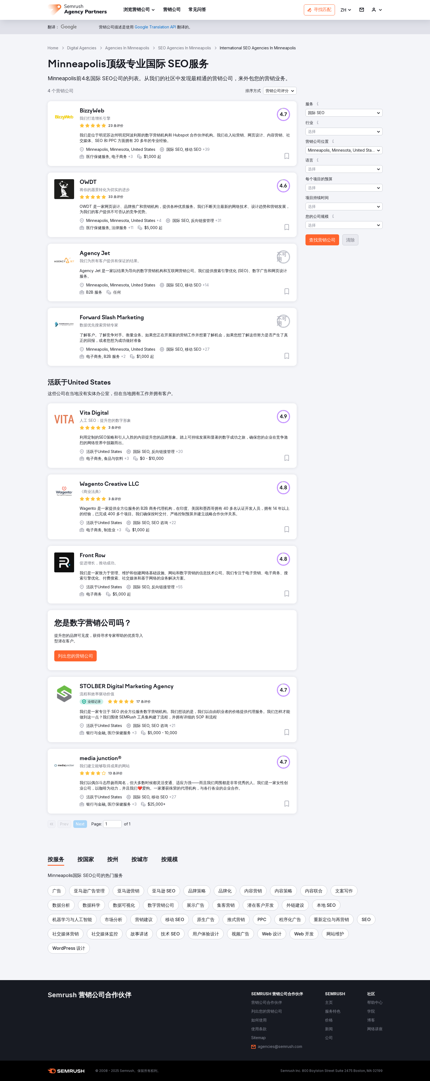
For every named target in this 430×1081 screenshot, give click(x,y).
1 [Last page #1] (129, 824)
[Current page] (112, 824)
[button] (346, 10)
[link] (172, 10)
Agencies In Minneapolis (127, 47)
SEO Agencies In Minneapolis (184, 47)
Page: (96, 824)
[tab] (56, 859)
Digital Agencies (81, 47)
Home (53, 47)
